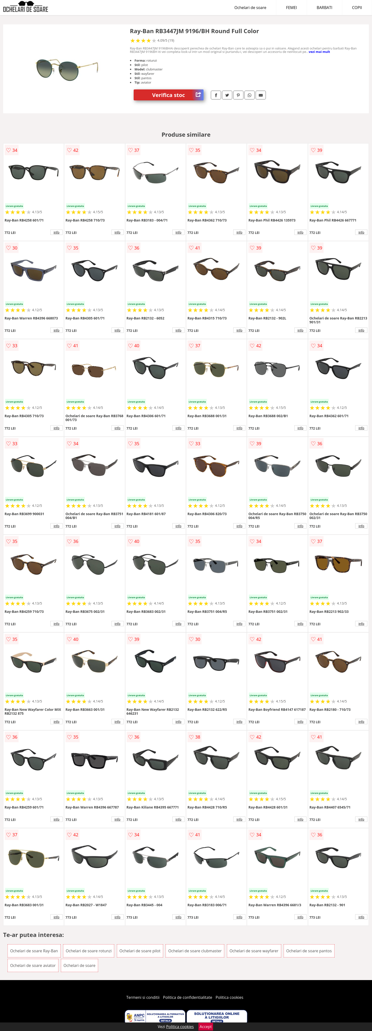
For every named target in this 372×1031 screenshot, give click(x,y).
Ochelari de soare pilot (140, 951)
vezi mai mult (319, 51)
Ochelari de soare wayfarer (254, 951)
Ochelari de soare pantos (309, 951)
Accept (206, 1026)
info (56, 232)
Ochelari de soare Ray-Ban (34, 951)
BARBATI (324, 7)
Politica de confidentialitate (187, 997)
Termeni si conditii (143, 997)
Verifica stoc (178, 94)
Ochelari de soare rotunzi (89, 951)
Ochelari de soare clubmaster (195, 951)
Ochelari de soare (250, 7)
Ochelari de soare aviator (33, 965)
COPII (357, 7)
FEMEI (291, 7)
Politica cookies (229, 997)
